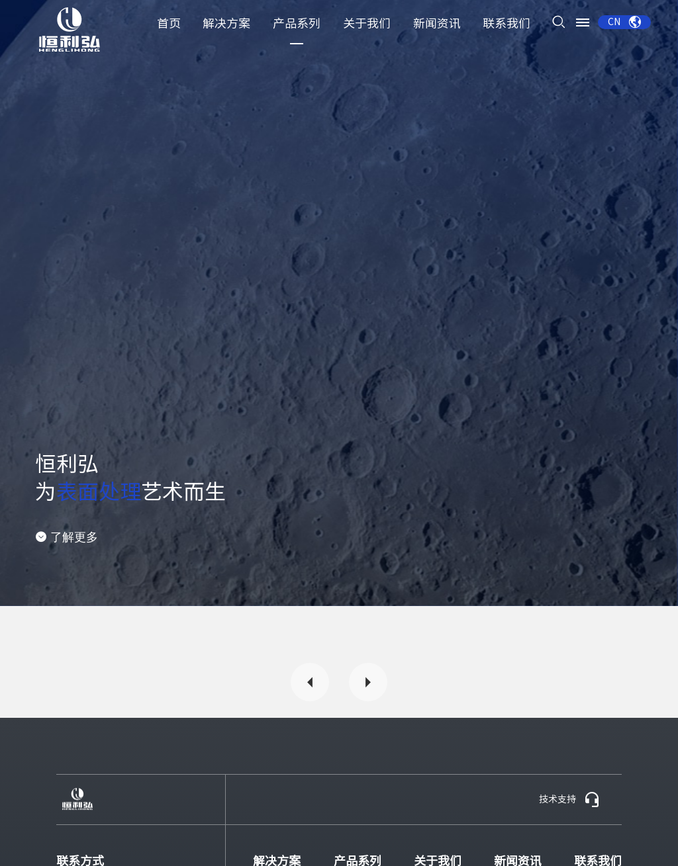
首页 (169, 23)
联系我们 (506, 23)
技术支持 (570, 799)
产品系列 (296, 23)
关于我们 (367, 23)
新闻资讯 (437, 23)
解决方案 (226, 23)
